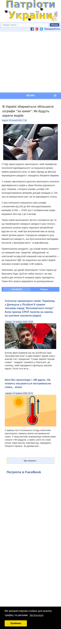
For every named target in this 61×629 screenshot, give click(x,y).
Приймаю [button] (15, 623)
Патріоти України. (49, 175)
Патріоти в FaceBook (24, 472)
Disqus (44, 289)
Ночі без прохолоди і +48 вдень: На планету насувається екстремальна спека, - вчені (28, 383)
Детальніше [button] (36, 615)
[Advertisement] (30, 62)
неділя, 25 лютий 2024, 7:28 (14, 120)
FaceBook (16, 289)
